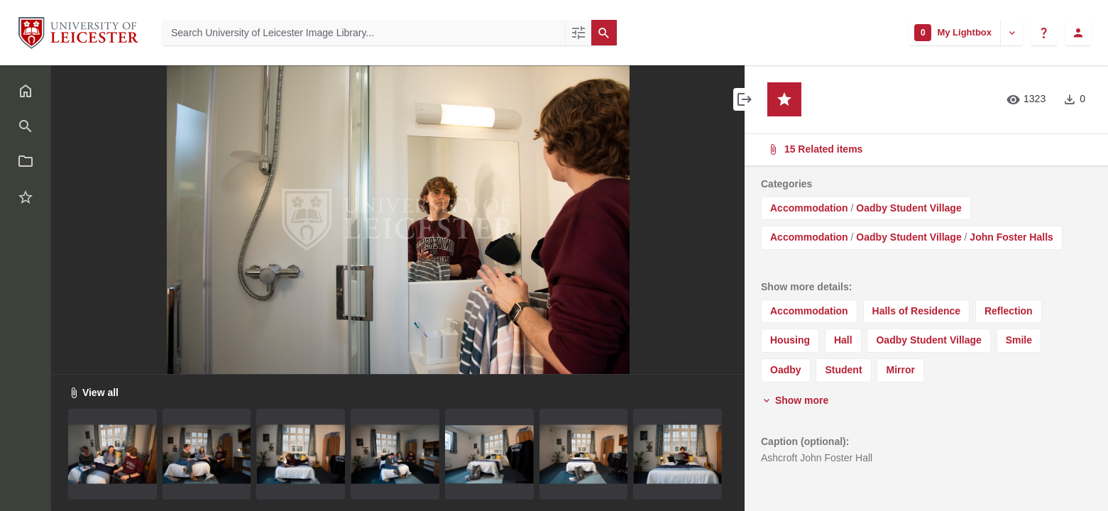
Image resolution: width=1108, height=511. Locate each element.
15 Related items (924, 149)
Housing (790, 340)
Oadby (785, 369)
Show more (794, 400)
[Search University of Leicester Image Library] (364, 32)
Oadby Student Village (908, 208)
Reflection (1008, 311)
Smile (1019, 340)
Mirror (900, 369)
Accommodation (809, 208)
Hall (843, 340)
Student (843, 369)
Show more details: (806, 286)
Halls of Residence (916, 311)
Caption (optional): (805, 441)
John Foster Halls (1011, 237)
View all (93, 392)
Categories (786, 183)
